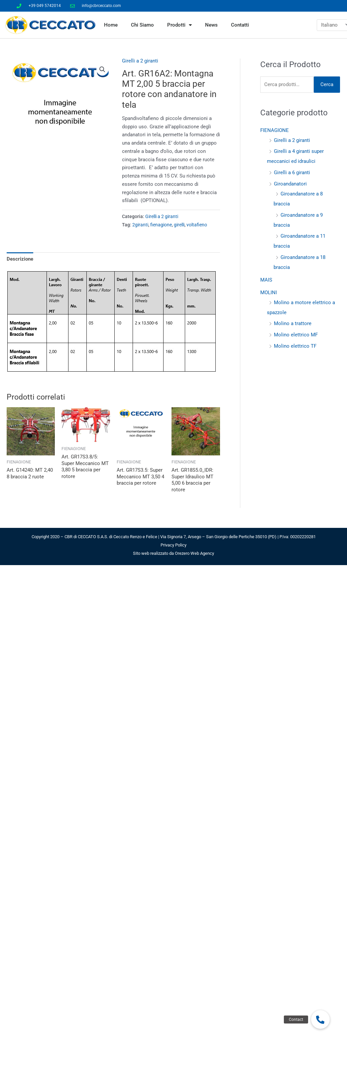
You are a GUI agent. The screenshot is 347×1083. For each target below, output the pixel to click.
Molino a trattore (292, 323)
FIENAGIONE (274, 130)
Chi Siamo (142, 25)
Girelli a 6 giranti (292, 173)
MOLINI (268, 293)
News (211, 25)
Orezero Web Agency (194, 553)
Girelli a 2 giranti (140, 61)
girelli (179, 224)
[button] (102, 69)
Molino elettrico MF (296, 335)
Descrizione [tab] (20, 259)
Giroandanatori (290, 184)
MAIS (266, 280)
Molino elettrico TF (295, 346)
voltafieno (196, 224)
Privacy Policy (173, 544)
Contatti (240, 25)
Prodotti (179, 25)
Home (111, 25)
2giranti (140, 224)
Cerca (326, 84)
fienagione (161, 224)
